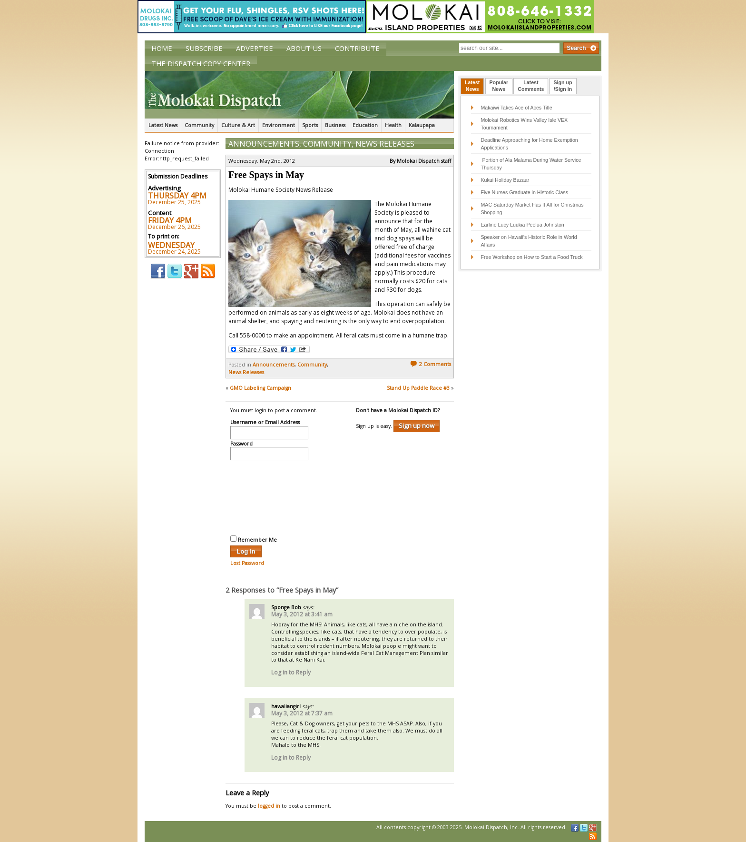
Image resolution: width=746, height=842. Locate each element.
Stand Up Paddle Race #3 (418, 388)
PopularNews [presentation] (499, 85)
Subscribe (204, 48)
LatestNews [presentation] (472, 85)
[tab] (472, 86)
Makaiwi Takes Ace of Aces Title (516, 107)
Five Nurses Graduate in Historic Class (524, 192)
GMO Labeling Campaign (260, 388)
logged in (269, 805)
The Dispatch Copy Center (200, 63)
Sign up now (416, 425)
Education (365, 125)
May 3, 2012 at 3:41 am (302, 614)
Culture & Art (238, 125)
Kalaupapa (422, 125)
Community (199, 125)
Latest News (162, 125)
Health (393, 125)
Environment (278, 125)
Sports (310, 125)
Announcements (263, 144)
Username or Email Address (265, 423)
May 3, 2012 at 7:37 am (302, 713)
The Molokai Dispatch (299, 95)
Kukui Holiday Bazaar (505, 180)
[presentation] (269, 496)
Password (241, 444)
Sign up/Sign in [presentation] (563, 85)
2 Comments (430, 364)
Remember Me (253, 539)
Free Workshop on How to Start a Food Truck (531, 257)
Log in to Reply (291, 672)
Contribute (357, 48)
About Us (304, 48)
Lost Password (247, 563)
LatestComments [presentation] (531, 85)
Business (335, 125)
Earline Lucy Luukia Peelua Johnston (522, 225)
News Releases (384, 144)
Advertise (254, 48)
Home (161, 48)
